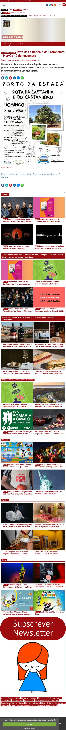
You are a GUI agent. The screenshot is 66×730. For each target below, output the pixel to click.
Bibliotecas (42, 698)
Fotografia (45, 254)
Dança (4, 257)
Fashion (5, 500)
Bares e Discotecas (27, 317)
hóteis (10, 10)
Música (11, 257)
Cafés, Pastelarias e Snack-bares (46, 700)
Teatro (60, 254)
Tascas (38, 317)
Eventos (5, 194)
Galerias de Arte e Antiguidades (21, 705)
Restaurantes (13, 317)
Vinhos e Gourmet (48, 317)
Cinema (53, 254)
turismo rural (18, 10)
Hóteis (11, 380)
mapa (24, 13)
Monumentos (6, 700)
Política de (29, 728)
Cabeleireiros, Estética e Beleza (12, 703)
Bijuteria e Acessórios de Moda (46, 705)
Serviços (28, 703)
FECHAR (29, 724)
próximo (52, 16)
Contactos (21, 44)
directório (7, 13)
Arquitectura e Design (16, 254)
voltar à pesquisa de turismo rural (38, 16)
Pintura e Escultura (32, 254)
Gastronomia (7, 320)
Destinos (30, 380)
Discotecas (25, 698)
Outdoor (5, 440)
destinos (25, 10)
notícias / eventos (16, 13)
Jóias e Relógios (47, 703)
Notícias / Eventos (10, 44)
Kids (4, 560)
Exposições (28, 257)
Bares (18, 698)
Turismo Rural (20, 380)
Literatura (19, 257)
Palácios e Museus (54, 698)
